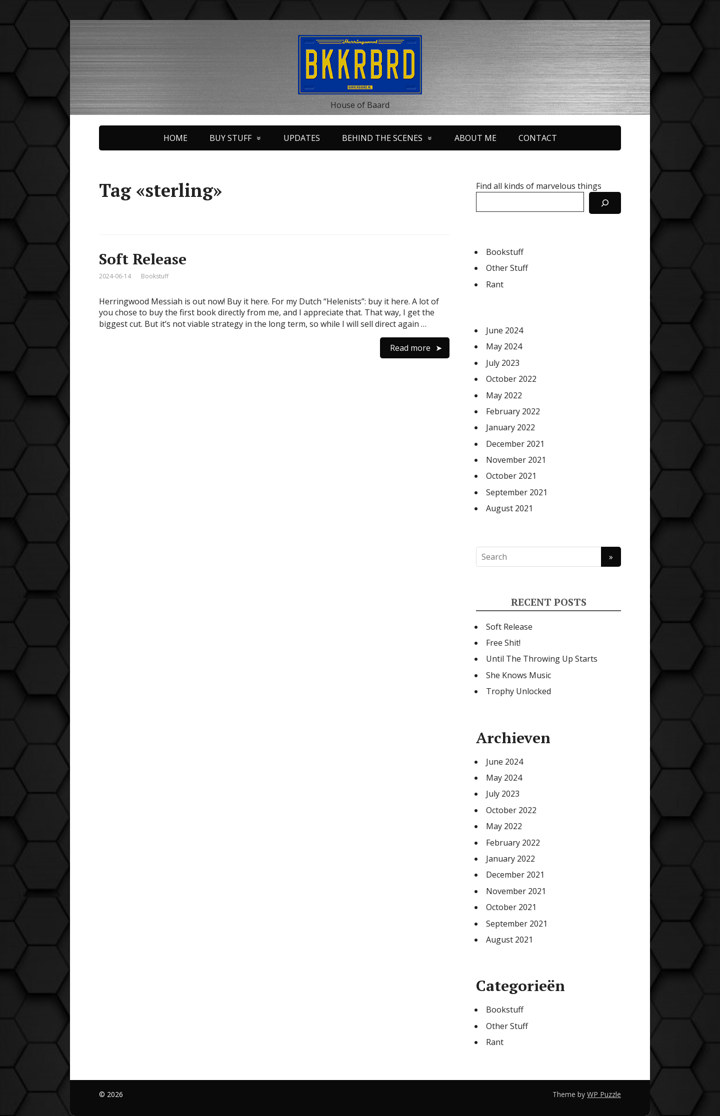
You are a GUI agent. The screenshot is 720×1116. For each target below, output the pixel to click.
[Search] (605, 203)
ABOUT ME (475, 137)
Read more (410, 347)
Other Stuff (507, 267)
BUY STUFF (231, 137)
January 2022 (510, 427)
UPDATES (302, 137)
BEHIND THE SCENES (382, 137)
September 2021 (517, 492)
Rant (495, 284)
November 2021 (516, 459)
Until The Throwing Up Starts (542, 658)
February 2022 (513, 411)
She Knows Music (518, 675)
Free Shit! (503, 642)
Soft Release (142, 259)
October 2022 (511, 378)
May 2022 (504, 395)
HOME (176, 137)
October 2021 (511, 475)
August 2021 (509, 508)
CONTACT (537, 137)
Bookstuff (154, 276)
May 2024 (504, 346)
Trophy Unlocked (518, 691)
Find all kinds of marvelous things (539, 185)
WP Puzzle (604, 1094)
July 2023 (503, 362)
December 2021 (515, 443)
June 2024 (504, 330)
